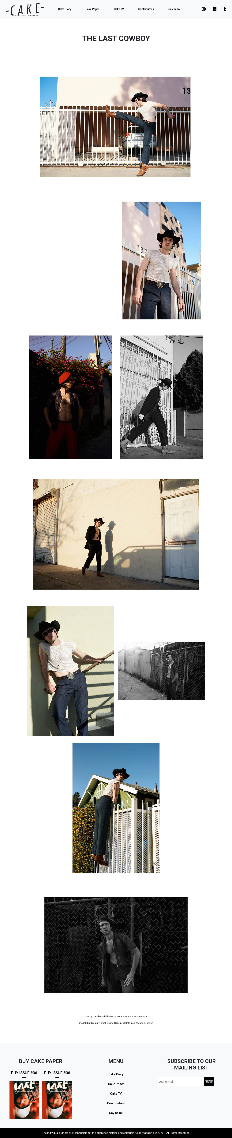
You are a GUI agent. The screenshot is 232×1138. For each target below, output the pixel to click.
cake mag (25, 9)
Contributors (146, 9)
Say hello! (174, 9)
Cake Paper (92, 9)
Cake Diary (64, 9)
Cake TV (119, 9)
